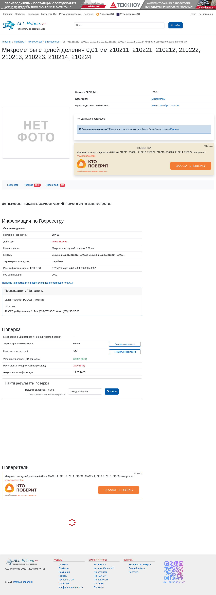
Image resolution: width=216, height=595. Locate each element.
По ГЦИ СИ (100, 575)
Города (63, 575)
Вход (193, 14)
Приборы (20, 14)
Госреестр (12, 185)
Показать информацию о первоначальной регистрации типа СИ (37, 282)
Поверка (32, 185)
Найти (112, 391)
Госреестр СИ (49, 14)
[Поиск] (119, 25)
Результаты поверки (70, 14)
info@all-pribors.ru (23, 582)
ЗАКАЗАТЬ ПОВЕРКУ (191, 166)
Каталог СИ (100, 564)
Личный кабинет (138, 568)
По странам (100, 572)
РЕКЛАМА (208, 146)
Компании (33, 14)
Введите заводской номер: (39, 389)
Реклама (88, 14)
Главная (7, 14)
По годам (99, 587)
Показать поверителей (125, 352)
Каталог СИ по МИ (104, 568)
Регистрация (206, 14)
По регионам (101, 579)
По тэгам (99, 583)
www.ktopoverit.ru (86, 156)
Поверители (55, 185)
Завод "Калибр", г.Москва (165, 105)
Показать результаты (125, 344)
